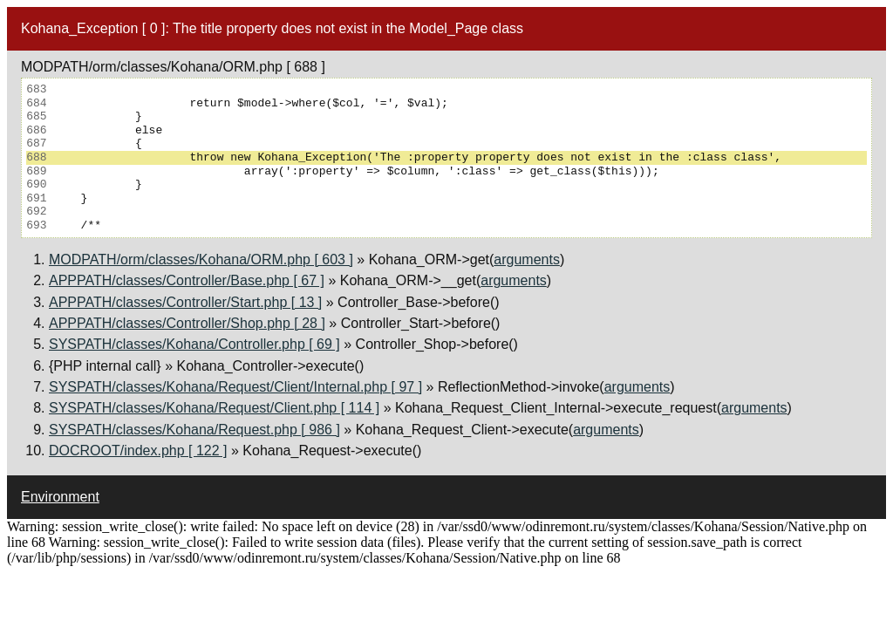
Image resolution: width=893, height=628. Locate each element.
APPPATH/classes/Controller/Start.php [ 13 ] (185, 302)
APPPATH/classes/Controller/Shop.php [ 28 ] (187, 323)
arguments (527, 259)
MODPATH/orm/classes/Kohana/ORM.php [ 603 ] (201, 259)
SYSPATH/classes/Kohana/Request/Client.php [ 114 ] (214, 407)
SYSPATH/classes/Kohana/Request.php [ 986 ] (194, 429)
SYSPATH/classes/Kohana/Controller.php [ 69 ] (194, 344)
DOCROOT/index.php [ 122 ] (138, 450)
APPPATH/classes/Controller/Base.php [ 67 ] (186, 280)
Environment (60, 496)
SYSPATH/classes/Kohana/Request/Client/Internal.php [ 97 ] (235, 386)
